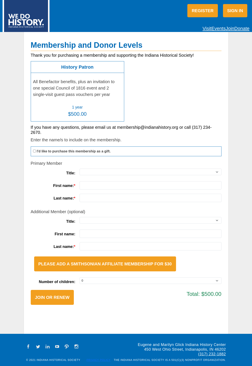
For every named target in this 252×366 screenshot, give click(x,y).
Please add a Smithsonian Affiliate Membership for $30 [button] (105, 264)
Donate (241, 28)
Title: (70, 173)
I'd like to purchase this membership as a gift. (74, 151)
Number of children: (57, 282)
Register (202, 10)
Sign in (235, 10)
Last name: (64, 198)
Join (230, 28)
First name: (63, 186)
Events (218, 28)
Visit (206, 28)
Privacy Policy (99, 360)
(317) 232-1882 (212, 354)
